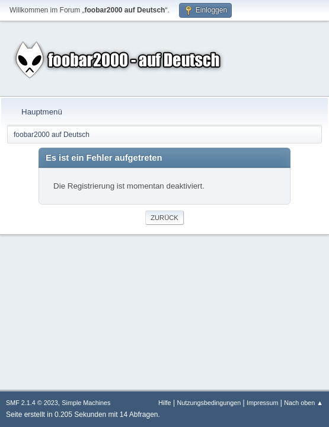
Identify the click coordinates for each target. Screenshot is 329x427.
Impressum (262, 402)
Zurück (164, 217)
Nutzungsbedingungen (209, 402)
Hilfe (164, 402)
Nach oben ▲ (303, 402)
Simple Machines (86, 402)
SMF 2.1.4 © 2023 (32, 402)
